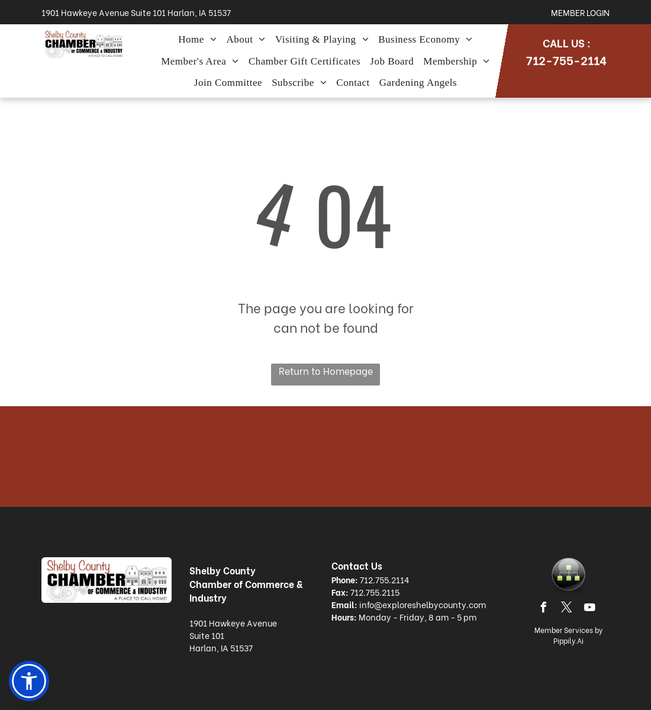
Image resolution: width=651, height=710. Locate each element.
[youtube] (590, 609)
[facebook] (544, 609)
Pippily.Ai (568, 640)
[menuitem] (197, 39)
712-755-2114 (566, 59)
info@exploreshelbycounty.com (422, 604)
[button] (29, 681)
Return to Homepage (326, 370)
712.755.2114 (384, 579)
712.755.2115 (374, 592)
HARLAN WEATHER (325, 456)
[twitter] (567, 609)
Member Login (580, 12)
